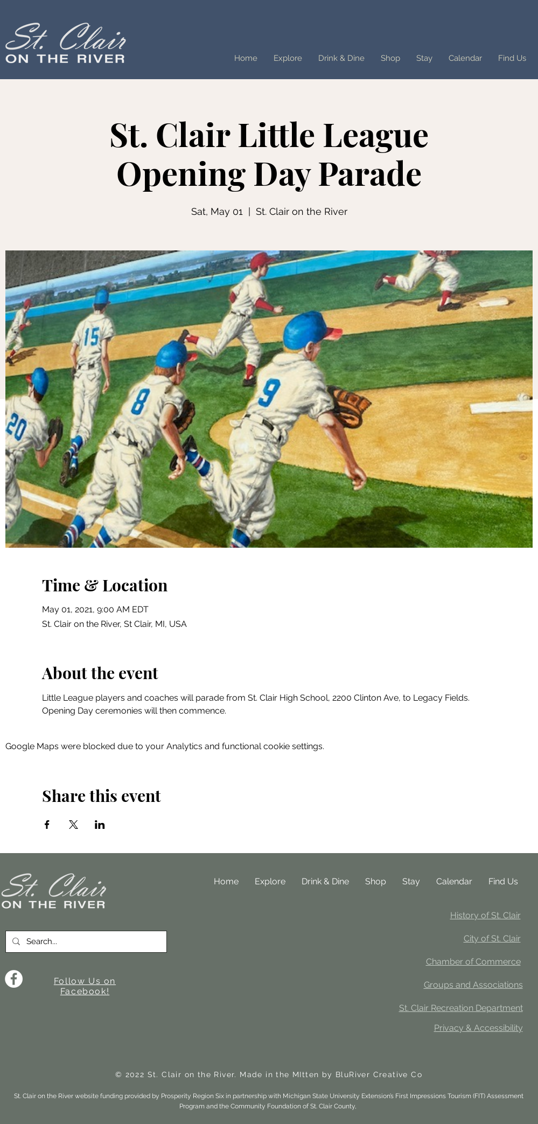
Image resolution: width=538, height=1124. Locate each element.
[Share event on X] (73, 824)
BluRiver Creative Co (379, 1074)
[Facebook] (14, 979)
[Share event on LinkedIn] (100, 824)
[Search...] (85, 941)
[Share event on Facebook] (47, 824)
